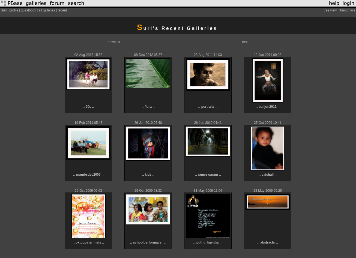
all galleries (47, 10)
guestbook (28, 10)
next (245, 42)
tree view (330, 10)
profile (13, 10)
